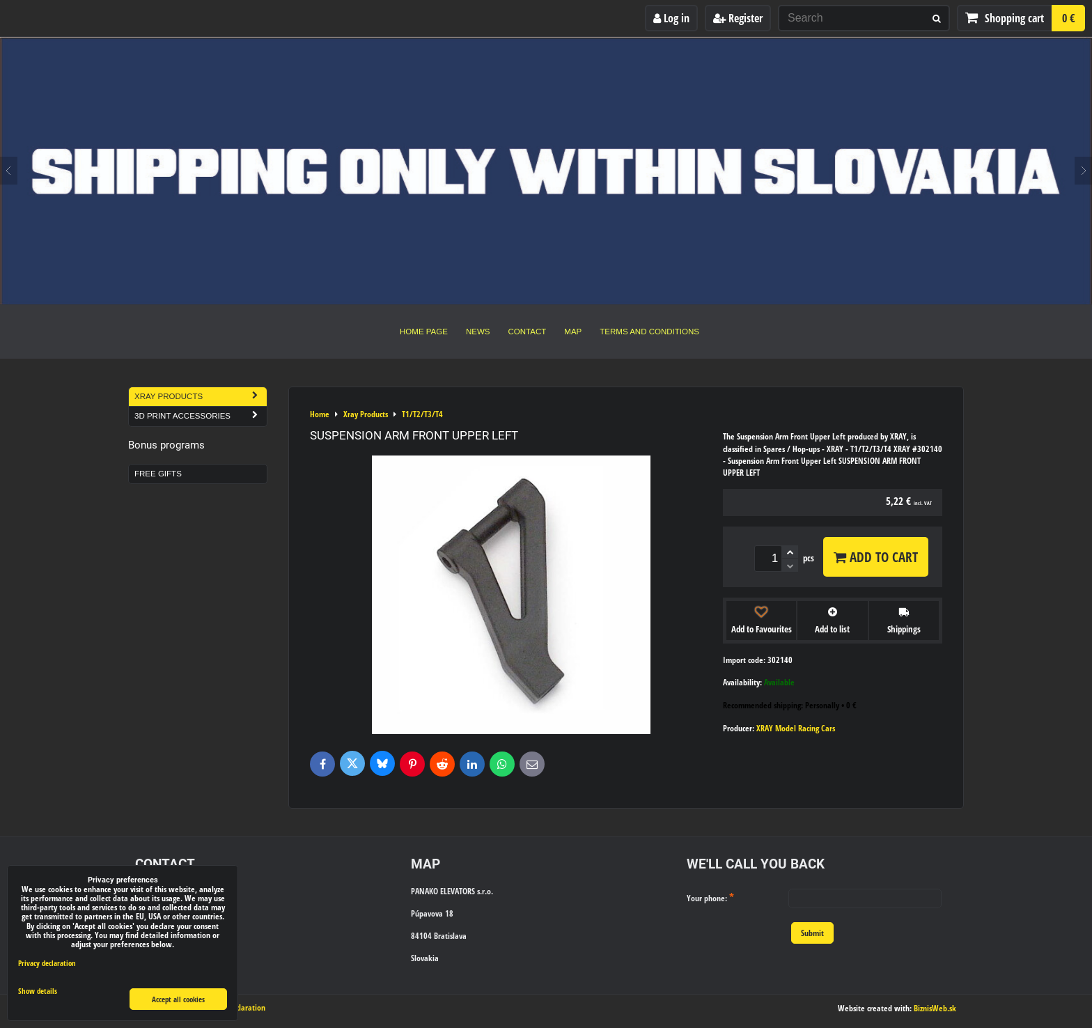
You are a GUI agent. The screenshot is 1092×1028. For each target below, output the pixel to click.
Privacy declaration (47, 963)
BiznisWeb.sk (935, 1008)
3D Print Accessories (200, 416)
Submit (812, 933)
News (478, 331)
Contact (527, 331)
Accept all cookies (178, 999)
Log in (671, 18)
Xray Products (200, 396)
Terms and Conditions (649, 331)
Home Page (424, 331)
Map (573, 331)
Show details (37, 991)
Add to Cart (876, 556)
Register (738, 18)
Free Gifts (158, 473)
